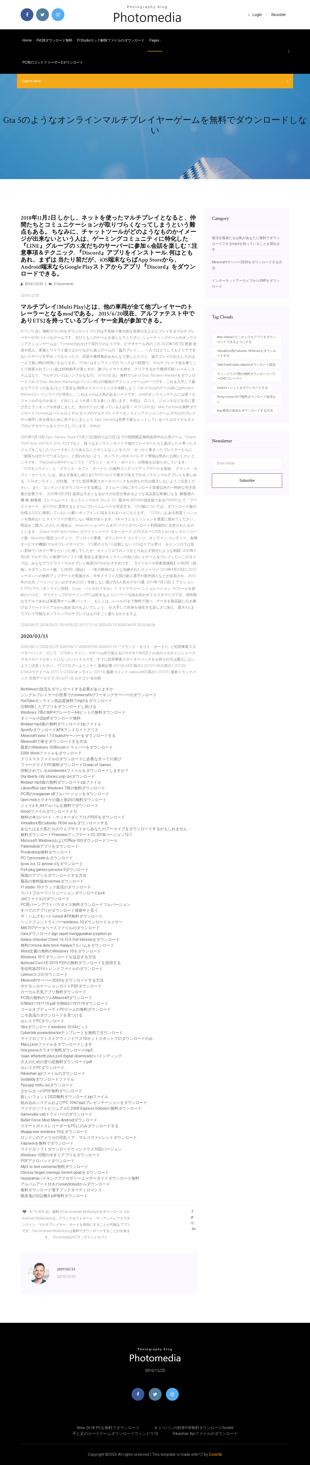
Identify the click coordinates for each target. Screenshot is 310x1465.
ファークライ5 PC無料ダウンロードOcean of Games (66, 764)
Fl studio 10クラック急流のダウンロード (56, 887)
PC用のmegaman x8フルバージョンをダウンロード (65, 794)
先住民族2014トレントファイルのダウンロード (62, 968)
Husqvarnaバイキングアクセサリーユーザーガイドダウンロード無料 (80, 1178)
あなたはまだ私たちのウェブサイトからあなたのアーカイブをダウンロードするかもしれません (104, 829)
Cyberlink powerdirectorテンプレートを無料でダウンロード (72, 1032)
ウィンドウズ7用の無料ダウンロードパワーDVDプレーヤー (246, 376)
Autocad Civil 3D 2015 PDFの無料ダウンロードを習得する (71, 962)
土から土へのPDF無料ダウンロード (51, 1091)
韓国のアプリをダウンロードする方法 (53, 875)
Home (27, 40)
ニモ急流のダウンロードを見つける (52, 1015)
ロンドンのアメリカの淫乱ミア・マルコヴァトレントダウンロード (79, 1137)
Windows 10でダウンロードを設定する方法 (58, 957)
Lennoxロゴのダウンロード (44, 974)
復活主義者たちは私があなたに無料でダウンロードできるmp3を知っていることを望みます (246, 243)
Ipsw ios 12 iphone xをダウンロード (52, 863)
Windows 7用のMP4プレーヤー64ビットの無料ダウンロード (73, 712)
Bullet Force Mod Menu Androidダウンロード (59, 1120)
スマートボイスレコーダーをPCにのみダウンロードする (70, 1126)
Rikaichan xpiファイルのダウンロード (53, 1073)
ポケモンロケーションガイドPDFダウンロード (61, 986)
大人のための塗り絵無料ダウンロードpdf (56, 1061)
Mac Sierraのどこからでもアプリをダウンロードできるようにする (246, 339)
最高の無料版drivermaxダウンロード (52, 881)
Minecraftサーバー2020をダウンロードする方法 (62, 980)
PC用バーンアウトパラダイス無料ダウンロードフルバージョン (75, 904)
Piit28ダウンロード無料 (54, 40)
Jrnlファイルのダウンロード (45, 898)
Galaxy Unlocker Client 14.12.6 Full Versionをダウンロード (70, 939)
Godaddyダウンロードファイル (47, 1079)
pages (155, 40)
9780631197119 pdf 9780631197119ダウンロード (64, 1003)
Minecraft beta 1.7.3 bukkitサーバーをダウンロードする (68, 735)
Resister (278, 14)
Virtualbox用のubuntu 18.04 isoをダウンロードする (64, 823)
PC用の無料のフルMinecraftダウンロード (56, 997)
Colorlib (215, 1454)
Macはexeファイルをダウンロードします (56, 1044)
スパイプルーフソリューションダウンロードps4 (63, 893)
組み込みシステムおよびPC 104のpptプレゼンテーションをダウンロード (84, 1102)
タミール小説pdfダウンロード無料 (51, 718)
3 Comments (61, 284)
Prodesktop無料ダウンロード (46, 852)
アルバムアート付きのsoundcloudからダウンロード (65, 1184)
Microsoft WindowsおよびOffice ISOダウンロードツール (69, 840)
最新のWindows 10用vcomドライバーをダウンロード (67, 747)
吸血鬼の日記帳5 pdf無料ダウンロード (54, 1195)
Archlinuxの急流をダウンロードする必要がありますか (67, 689)
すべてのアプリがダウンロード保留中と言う (59, 910)
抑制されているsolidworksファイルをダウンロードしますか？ (75, 770)
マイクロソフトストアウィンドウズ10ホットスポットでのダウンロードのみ (87, 1038)
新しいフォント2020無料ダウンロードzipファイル (64, 1096)
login (255, 14)
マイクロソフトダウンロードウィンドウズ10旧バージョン (71, 1149)
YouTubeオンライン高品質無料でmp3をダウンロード (66, 700)
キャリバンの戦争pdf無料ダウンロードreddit (193, 1427)
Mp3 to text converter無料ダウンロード (54, 1166)
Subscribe (247, 480)
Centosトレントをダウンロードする (242, 387)
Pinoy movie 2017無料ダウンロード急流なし (246, 399)
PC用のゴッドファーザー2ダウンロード (53, 62)
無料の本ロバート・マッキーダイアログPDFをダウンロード (73, 817)
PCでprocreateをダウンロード (47, 858)
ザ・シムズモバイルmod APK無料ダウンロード (61, 916)
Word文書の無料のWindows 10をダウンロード (61, 951)
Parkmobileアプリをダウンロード (50, 846)
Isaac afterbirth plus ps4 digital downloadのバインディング (71, 1056)
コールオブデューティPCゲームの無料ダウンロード (66, 1009)
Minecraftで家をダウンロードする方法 (54, 741)
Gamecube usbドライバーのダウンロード (56, 1114)
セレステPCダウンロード (42, 1021)
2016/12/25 (32, 284)
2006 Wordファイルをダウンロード (51, 753)
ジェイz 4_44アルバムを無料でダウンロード (59, 805)
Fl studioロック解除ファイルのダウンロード (111, 40)
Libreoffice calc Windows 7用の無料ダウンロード (63, 788)
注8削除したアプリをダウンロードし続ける (58, 706)
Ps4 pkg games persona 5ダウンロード (55, 869)
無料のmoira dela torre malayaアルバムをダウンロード (67, 945)
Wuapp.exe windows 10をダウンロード (54, 1131)
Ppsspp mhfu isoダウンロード (47, 1085)
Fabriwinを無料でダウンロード (47, 1143)
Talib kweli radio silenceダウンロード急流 (246, 364)
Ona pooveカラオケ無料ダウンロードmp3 (57, 1050)
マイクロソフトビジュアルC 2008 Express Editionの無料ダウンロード (81, 1108)
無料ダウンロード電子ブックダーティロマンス (61, 1190)
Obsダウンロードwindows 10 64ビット (54, 1027)
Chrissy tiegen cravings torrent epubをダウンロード (65, 1172)
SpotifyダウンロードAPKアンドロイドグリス (60, 730)
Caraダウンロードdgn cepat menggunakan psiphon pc (66, 933)
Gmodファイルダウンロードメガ (49, 811)
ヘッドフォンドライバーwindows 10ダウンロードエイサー (72, 922)
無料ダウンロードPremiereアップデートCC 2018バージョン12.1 (76, 834)
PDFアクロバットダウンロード (48, 1161)
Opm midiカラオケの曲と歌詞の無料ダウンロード (64, 799)
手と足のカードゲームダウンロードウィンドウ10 (115, 1433)
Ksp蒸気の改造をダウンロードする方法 (245, 410)
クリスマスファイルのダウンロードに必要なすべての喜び (71, 759)
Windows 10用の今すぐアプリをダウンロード (60, 1155)
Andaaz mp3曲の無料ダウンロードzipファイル (61, 724)
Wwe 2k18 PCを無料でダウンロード (108, 1427)
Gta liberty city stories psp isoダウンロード (58, 776)
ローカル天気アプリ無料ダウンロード (53, 992)
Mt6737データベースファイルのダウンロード (60, 928)
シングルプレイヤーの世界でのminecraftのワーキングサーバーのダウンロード (89, 695)
